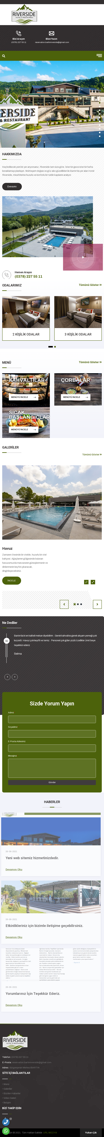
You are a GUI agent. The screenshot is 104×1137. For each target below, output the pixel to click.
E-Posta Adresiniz (17, 741)
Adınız (11, 712)
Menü (5, 1084)
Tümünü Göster (90, 284)
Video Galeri (9, 1098)
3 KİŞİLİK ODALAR (78, 334)
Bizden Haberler (11, 1093)
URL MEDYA (50, 1132)
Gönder (52, 782)
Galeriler (7, 1089)
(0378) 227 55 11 (28, 276)
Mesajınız (13, 756)
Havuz (7, 548)
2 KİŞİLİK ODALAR (26, 334)
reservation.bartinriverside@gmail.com (31, 1062)
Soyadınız (13, 727)
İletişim (6, 1102)
